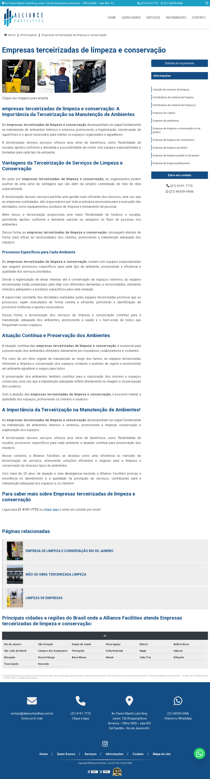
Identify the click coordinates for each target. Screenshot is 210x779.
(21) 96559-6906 (172, 3)
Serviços (153, 17)
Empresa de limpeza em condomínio (173, 141)
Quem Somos (131, 17)
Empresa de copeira (164, 113)
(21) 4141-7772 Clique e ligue (81, 716)
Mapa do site (160, 754)
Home (112, 17)
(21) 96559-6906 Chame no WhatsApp (178, 716)
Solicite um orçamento (179, 63)
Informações (176, 17)
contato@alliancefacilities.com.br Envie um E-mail (31, 716)
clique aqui (51, 509)
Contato (198, 17)
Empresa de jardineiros (166, 121)
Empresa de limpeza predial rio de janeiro (176, 157)
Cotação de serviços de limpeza (171, 89)
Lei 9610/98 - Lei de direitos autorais (21, 678)
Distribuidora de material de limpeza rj (174, 105)
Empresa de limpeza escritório (170, 149)
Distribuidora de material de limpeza (173, 97)
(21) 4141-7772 (148, 3)
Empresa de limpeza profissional (171, 165)
